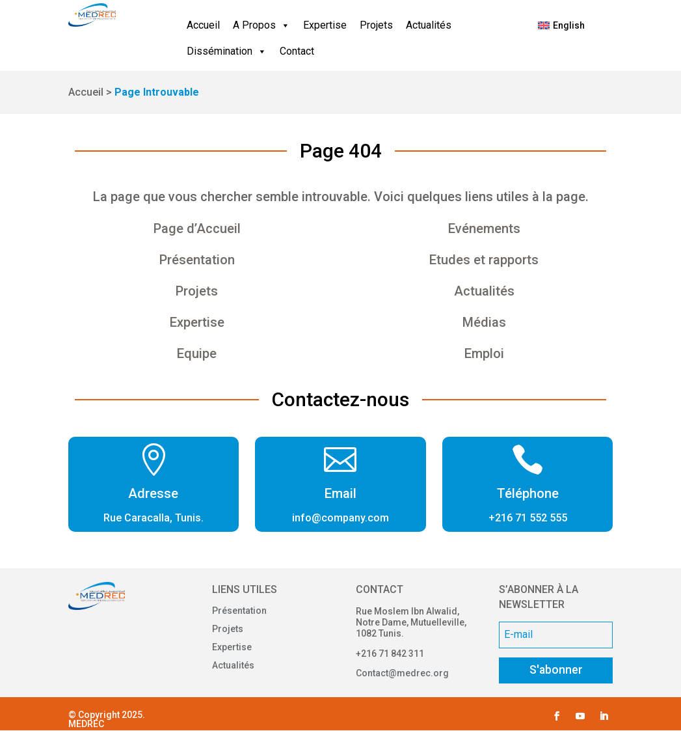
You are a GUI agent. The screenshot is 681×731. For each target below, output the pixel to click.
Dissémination (227, 51)
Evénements (484, 228)
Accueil (203, 25)
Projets (376, 25)
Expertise (325, 25)
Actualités (428, 25)
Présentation (197, 260)
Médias (484, 322)
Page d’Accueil (197, 228)
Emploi (484, 353)
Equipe (197, 353)
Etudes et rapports (484, 260)
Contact (297, 51)
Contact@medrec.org (402, 673)
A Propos (261, 25)
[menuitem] (561, 25)
